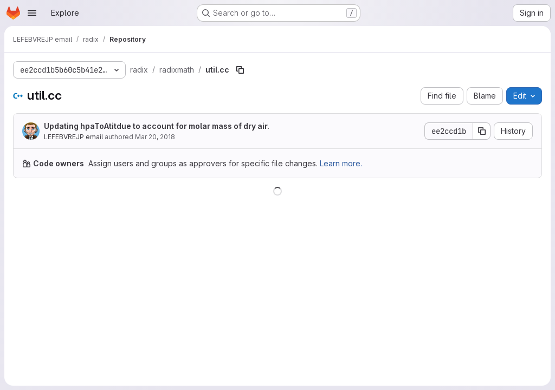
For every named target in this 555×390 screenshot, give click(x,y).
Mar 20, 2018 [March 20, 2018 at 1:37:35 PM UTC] (155, 137)
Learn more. (341, 163)
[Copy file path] (240, 70)
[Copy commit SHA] (482, 131)
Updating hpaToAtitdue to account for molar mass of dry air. (156, 126)
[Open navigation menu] (32, 13)
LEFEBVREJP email (73, 137)
